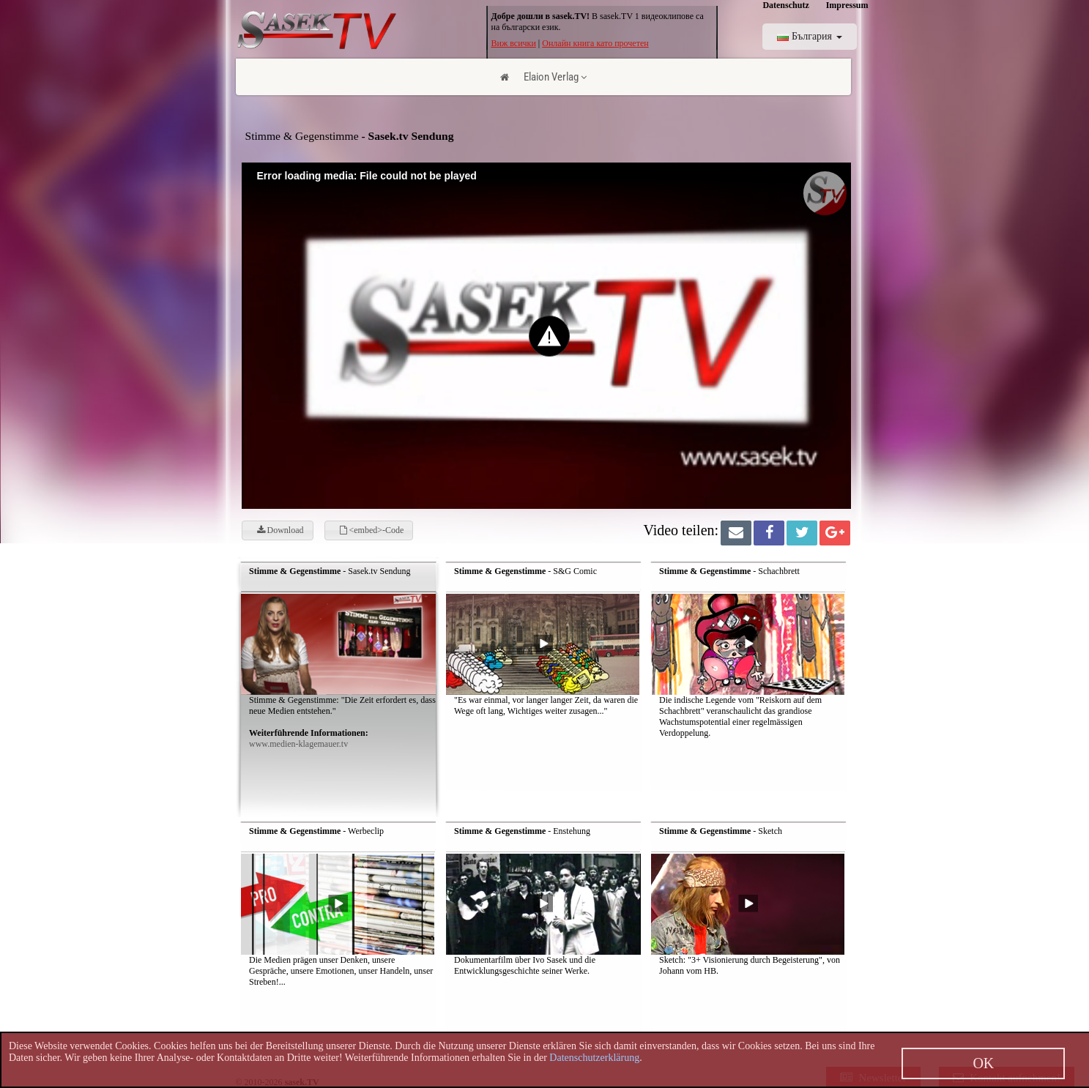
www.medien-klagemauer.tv (298, 744)
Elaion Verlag (555, 76)
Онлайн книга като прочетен (595, 43)
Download (280, 530)
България (809, 36)
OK (983, 1063)
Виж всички (513, 43)
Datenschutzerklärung (594, 1057)
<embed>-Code (372, 530)
